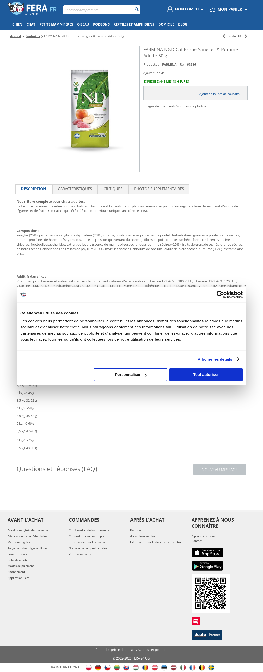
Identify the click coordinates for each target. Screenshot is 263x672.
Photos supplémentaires (159, 188)
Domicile (166, 24)
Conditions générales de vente (28, 530)
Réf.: (183, 64)
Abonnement (16, 572)
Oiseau (83, 24)
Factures (135, 530)
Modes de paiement (21, 566)
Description (33, 188)
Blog (182, 24)
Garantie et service (142, 536)
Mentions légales (19, 542)
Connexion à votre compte (86, 536)
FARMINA (169, 64)
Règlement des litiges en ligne (27, 548)
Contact (197, 541)
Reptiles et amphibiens (134, 24)
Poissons (101, 24)
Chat (31, 24)
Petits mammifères (56, 24)
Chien (17, 24)
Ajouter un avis (153, 73)
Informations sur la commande (89, 542)
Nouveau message (219, 469)
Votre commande (80, 554)
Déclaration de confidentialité (27, 536)
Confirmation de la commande (89, 530)
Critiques (113, 188)
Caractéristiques (75, 188)
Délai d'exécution (19, 560)
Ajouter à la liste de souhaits (219, 94)
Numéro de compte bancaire (88, 548)
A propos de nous (203, 536)
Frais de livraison (19, 554)
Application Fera (18, 578)
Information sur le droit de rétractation (156, 542)
